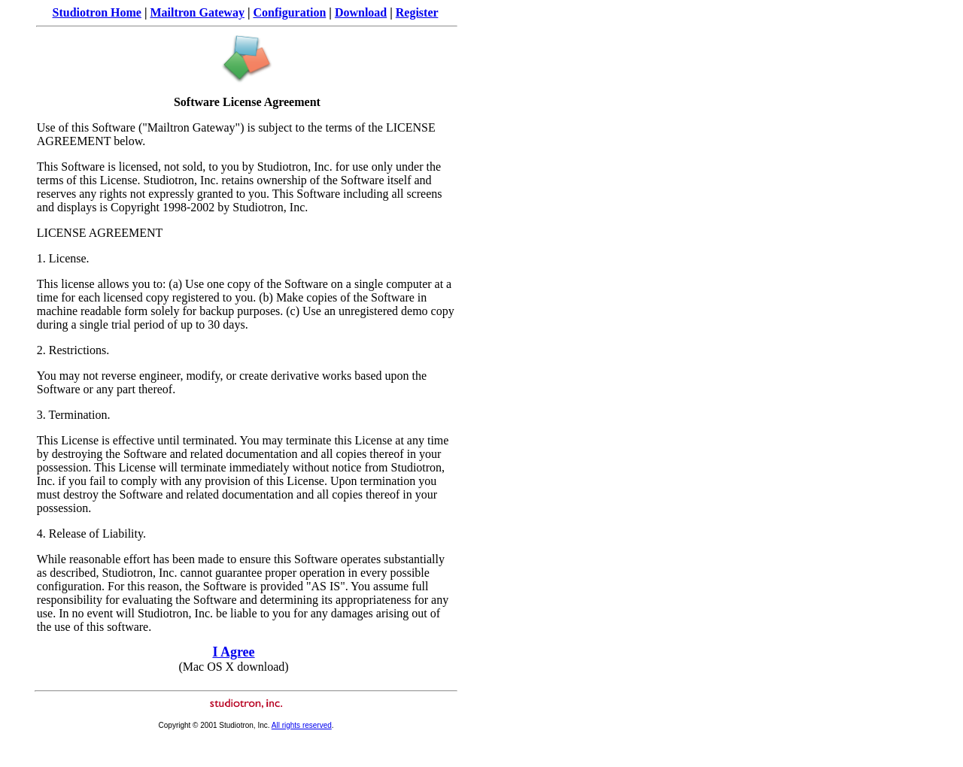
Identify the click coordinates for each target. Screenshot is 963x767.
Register (417, 12)
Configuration (289, 12)
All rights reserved (302, 725)
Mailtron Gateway (197, 12)
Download (361, 12)
